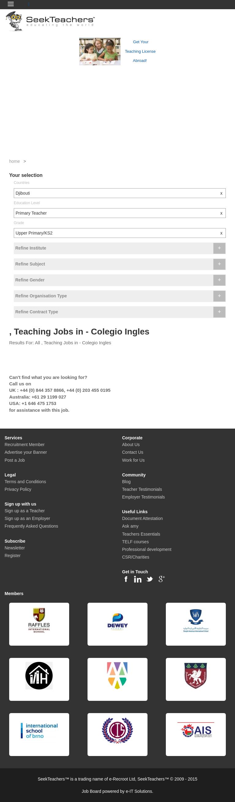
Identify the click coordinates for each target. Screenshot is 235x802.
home (14, 161)
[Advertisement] (117, 112)
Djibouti (121, 193)
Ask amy (130, 526)
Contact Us (132, 452)
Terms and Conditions (25, 481)
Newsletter (15, 547)
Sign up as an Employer (27, 518)
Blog (126, 481)
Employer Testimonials (143, 497)
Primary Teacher (121, 213)
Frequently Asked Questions (31, 526)
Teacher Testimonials (142, 489)
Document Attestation (142, 518)
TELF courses (135, 541)
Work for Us (133, 460)
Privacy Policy (18, 489)
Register (13, 555)
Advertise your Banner (26, 452)
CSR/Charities (135, 557)
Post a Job (15, 460)
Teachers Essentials (141, 534)
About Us (131, 444)
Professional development (146, 549)
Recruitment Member (25, 444)
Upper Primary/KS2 (121, 233)
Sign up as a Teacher (25, 510)
